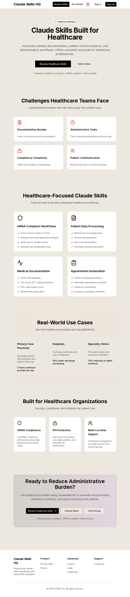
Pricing (44, 568)
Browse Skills (47, 564)
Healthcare (72, 572)
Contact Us (99, 564)
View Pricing (94, 511)
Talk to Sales (83, 64)
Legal (69, 568)
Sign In (97, 4)
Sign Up (111, 4)
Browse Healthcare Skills (53, 64)
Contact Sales (72, 511)
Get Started (77, 4)
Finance (71, 564)
